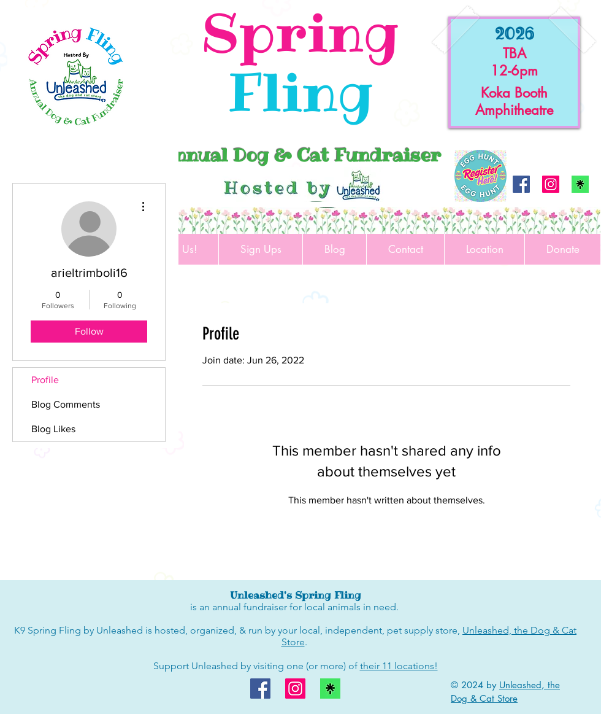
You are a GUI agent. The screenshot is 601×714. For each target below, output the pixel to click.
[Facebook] (521, 184)
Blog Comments (65, 404)
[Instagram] (550, 184)
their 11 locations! (399, 666)
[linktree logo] (580, 184)
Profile (45, 379)
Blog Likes (53, 429)
